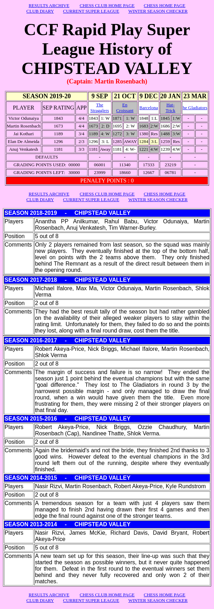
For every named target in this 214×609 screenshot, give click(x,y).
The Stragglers (99, 107)
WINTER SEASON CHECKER (158, 11)
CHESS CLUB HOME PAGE (107, 5)
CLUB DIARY (40, 11)
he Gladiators (195, 107)
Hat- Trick (171, 107)
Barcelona (148, 107)
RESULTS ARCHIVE (49, 5)
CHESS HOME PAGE (164, 5)
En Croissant (124, 107)
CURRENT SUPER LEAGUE (91, 11)
